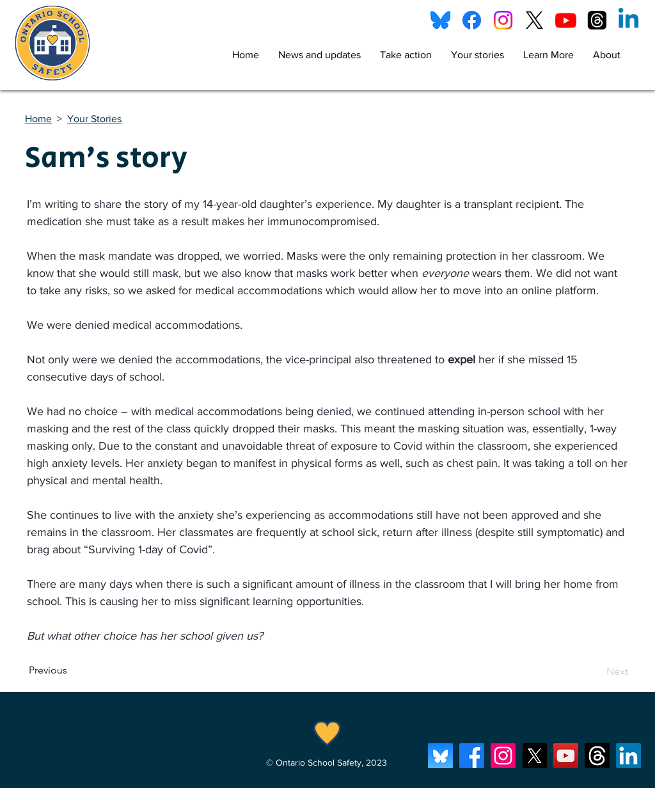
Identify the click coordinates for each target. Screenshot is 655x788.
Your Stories (94, 118)
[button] (405, 55)
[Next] (596, 672)
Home (38, 118)
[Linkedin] (628, 20)
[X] (534, 20)
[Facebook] (471, 20)
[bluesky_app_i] (440, 755)
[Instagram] (503, 20)
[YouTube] (565, 755)
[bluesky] (440, 20)
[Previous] (71, 670)
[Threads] (597, 20)
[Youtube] (565, 20)
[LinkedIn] (628, 755)
